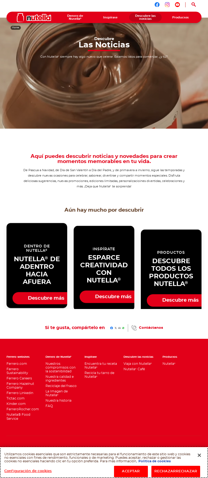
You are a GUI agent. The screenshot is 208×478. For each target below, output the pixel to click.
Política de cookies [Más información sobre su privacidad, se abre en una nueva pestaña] (154, 461)
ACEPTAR (131, 471)
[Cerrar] (199, 455)
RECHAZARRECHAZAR (175, 471)
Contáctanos (151, 328)
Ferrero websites (18, 357)
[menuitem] (75, 17)
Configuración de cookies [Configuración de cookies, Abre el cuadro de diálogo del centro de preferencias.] (28, 471)
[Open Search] (193, 4)
